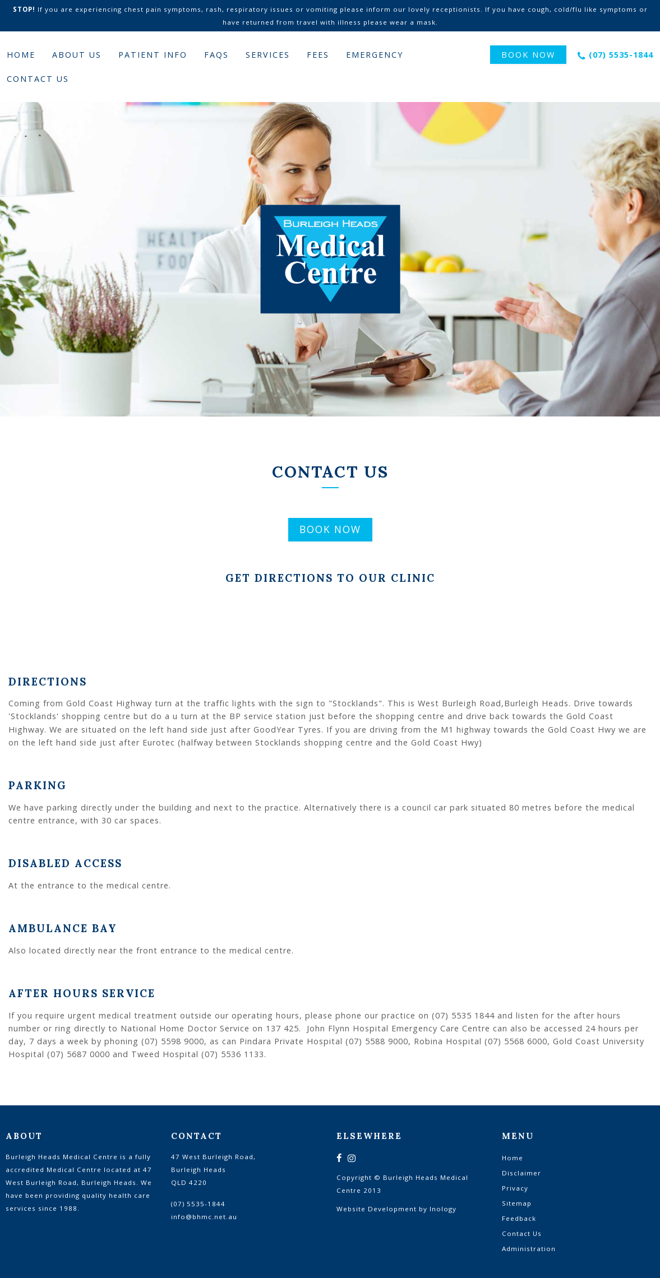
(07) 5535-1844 (621, 54)
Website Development (376, 1209)
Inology (443, 1209)
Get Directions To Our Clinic (330, 578)
